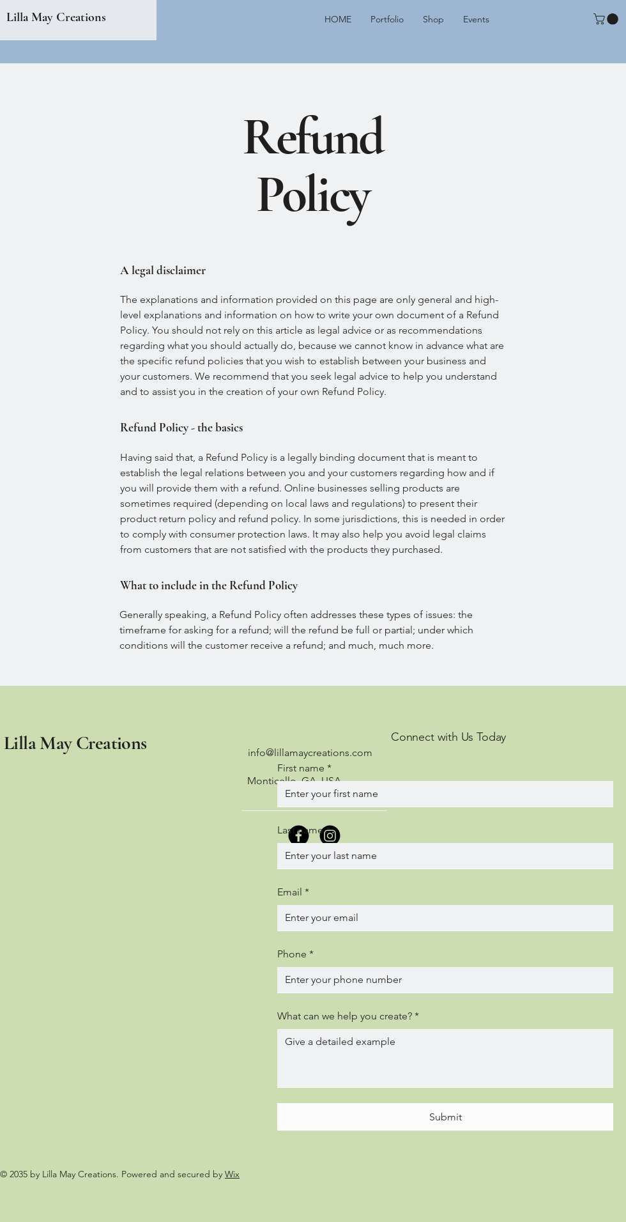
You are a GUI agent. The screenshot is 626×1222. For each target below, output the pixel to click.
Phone (295, 954)
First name (304, 768)
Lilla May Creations (56, 17)
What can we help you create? (348, 1016)
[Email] (441, 918)
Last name (303, 830)
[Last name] (441, 856)
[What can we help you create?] (445, 1058)
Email (293, 892)
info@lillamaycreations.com (310, 752)
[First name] (441, 794)
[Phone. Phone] (441, 980)
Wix (232, 1174)
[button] (607, 19)
